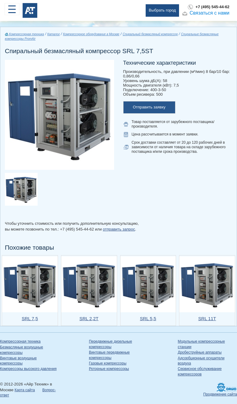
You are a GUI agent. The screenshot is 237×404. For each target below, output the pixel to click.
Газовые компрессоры (108, 363)
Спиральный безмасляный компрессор (150, 34)
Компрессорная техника (24, 34)
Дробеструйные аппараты (200, 352)
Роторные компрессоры (109, 369)
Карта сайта (25, 390)
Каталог (53, 34)
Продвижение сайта (220, 394)
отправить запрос (119, 229)
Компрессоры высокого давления (28, 369)
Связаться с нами (209, 12)
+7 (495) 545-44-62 (212, 7)
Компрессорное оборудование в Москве (91, 34)
